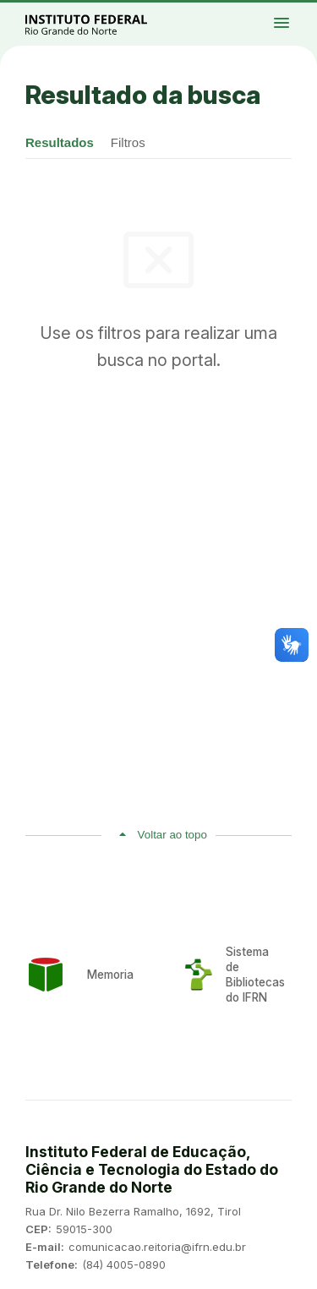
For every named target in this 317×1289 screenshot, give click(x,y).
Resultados (59, 142)
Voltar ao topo (172, 834)
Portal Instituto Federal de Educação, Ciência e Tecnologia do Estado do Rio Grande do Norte (104, 24)
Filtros (128, 142)
